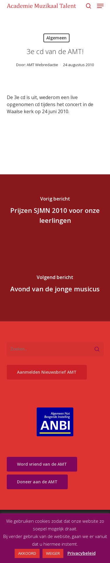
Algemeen (56, 38)
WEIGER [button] (53, 553)
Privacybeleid (81, 553)
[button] (100, 6)
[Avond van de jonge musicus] (55, 284)
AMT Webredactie (42, 64)
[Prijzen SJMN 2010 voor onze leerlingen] (55, 211)
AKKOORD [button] (27, 553)
